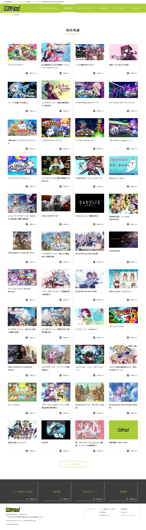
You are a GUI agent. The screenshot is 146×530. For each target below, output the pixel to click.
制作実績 (68, 8)
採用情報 (124, 509)
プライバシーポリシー (128, 515)
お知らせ (135, 8)
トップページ (7, 14)
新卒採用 (103, 8)
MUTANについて (85, 8)
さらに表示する (73, 464)
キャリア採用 (119, 8)
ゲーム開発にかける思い (47, 8)
